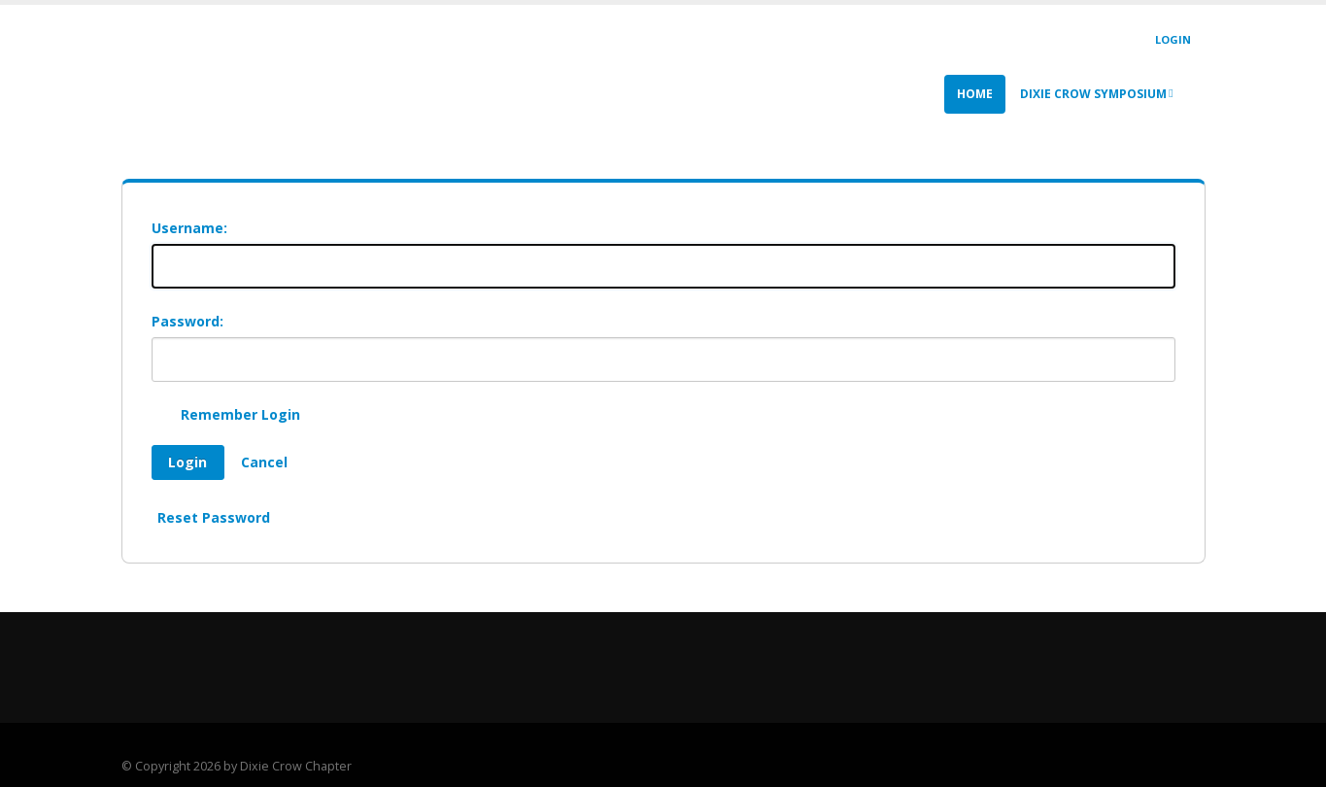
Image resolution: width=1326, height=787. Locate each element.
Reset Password (213, 517)
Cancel (264, 462)
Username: (189, 228)
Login (1173, 39)
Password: (187, 321)
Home (975, 94)
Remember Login (240, 414)
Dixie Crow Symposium (1096, 94)
